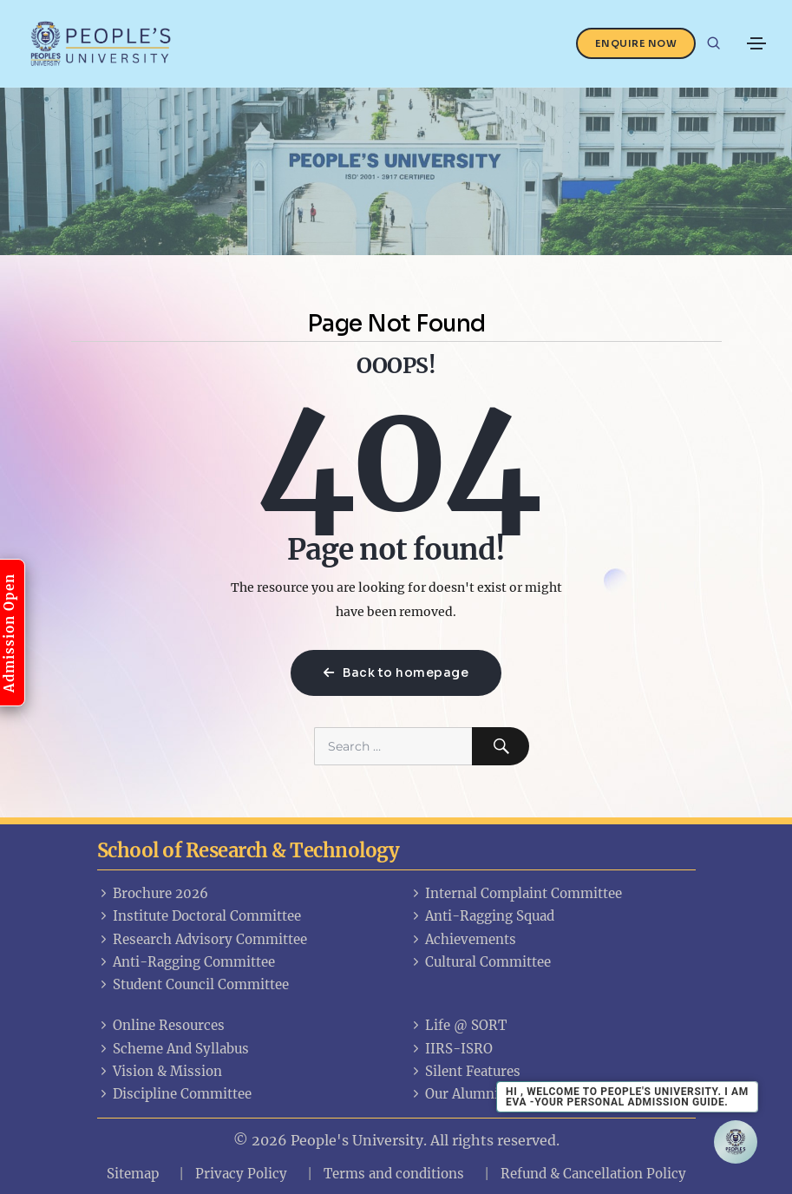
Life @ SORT (458, 1025)
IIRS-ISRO (451, 1048)
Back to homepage (396, 672)
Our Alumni (454, 1094)
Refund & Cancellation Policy (593, 1173)
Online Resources (161, 1025)
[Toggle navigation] (756, 43)
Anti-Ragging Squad (481, 916)
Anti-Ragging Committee (186, 962)
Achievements (462, 939)
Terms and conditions (394, 1173)
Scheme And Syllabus (173, 1048)
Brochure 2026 (152, 893)
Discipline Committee (174, 1094)
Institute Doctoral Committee (199, 916)
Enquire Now (636, 43)
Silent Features (464, 1071)
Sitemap (133, 1173)
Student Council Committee (193, 984)
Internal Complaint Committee (515, 893)
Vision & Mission (159, 1071)
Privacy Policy (241, 1173)
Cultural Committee (480, 962)
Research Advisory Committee (202, 939)
